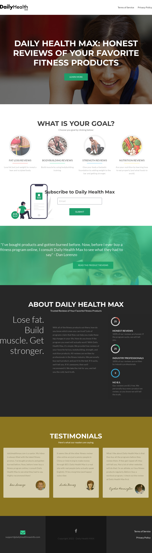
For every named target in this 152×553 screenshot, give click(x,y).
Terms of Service (126, 7)
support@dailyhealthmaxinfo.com (22, 537)
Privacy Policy (145, 7)
